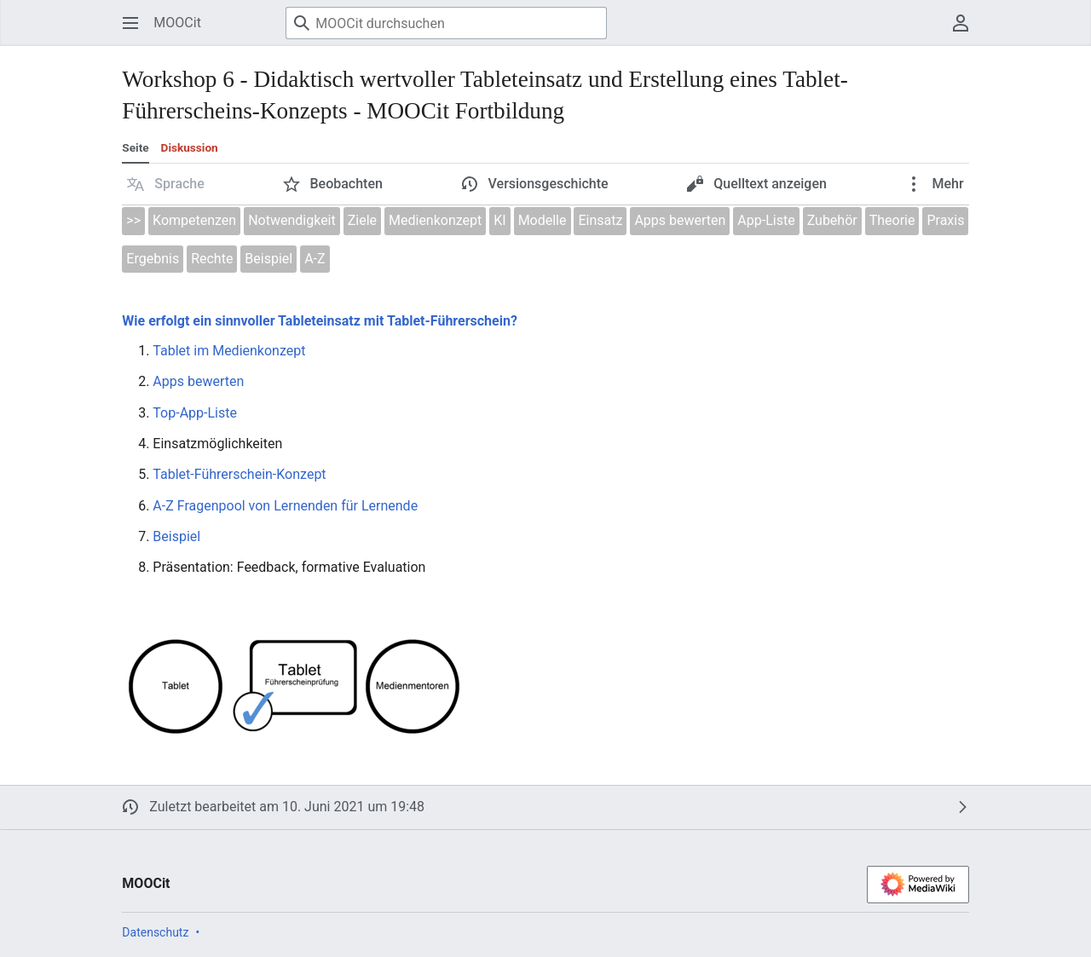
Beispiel (176, 536)
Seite (135, 147)
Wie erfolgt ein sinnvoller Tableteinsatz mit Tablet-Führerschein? (319, 321)
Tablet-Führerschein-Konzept (239, 474)
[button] (166, 184)
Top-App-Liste (195, 413)
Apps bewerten (198, 381)
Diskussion (189, 147)
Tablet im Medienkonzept (229, 351)
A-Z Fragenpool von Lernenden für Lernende (285, 506)
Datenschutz (155, 932)
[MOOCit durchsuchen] (446, 23)
